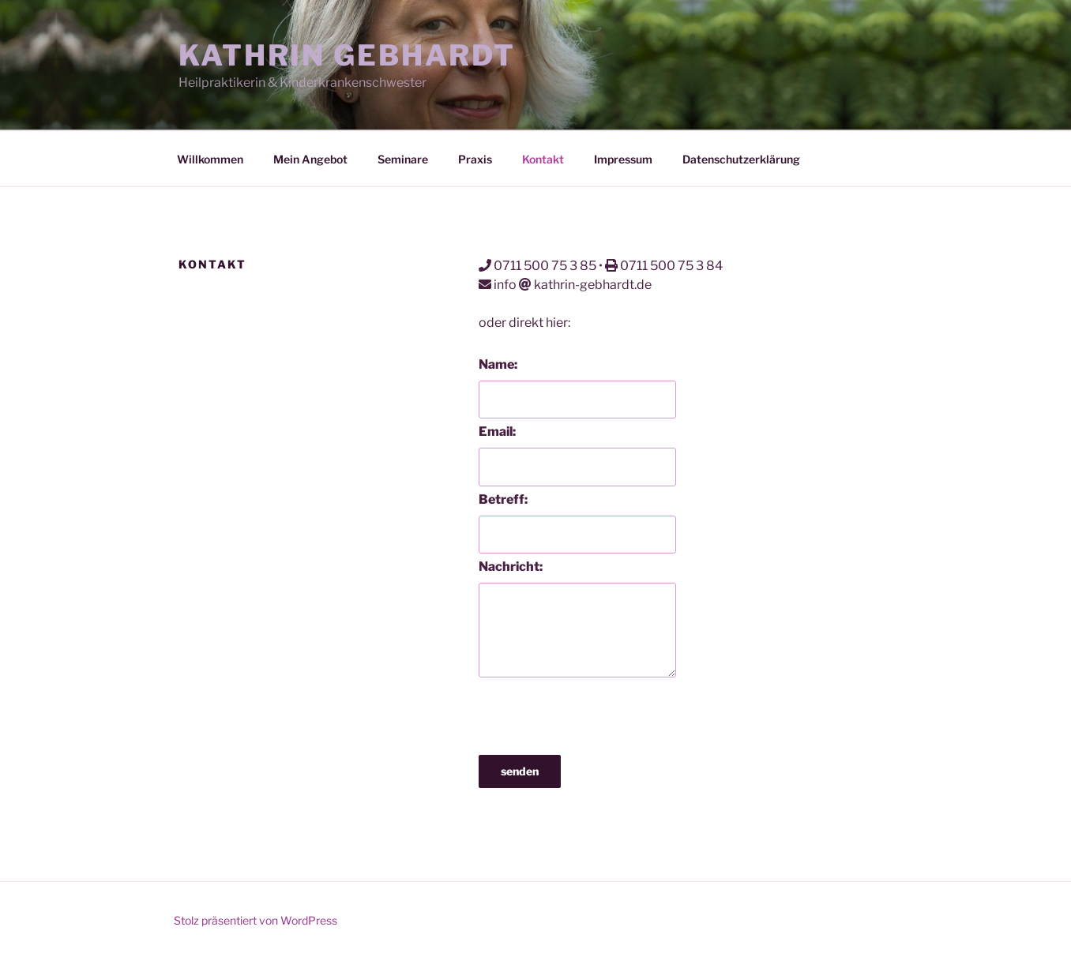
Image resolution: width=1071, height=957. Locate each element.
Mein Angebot (310, 159)
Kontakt (543, 159)
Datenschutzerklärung (741, 159)
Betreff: (503, 499)
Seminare (403, 159)
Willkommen (210, 159)
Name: (498, 364)
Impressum (623, 159)
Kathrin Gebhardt (347, 55)
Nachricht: (511, 566)
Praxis (475, 159)
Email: (497, 431)
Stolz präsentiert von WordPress (255, 920)
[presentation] (599, 712)
